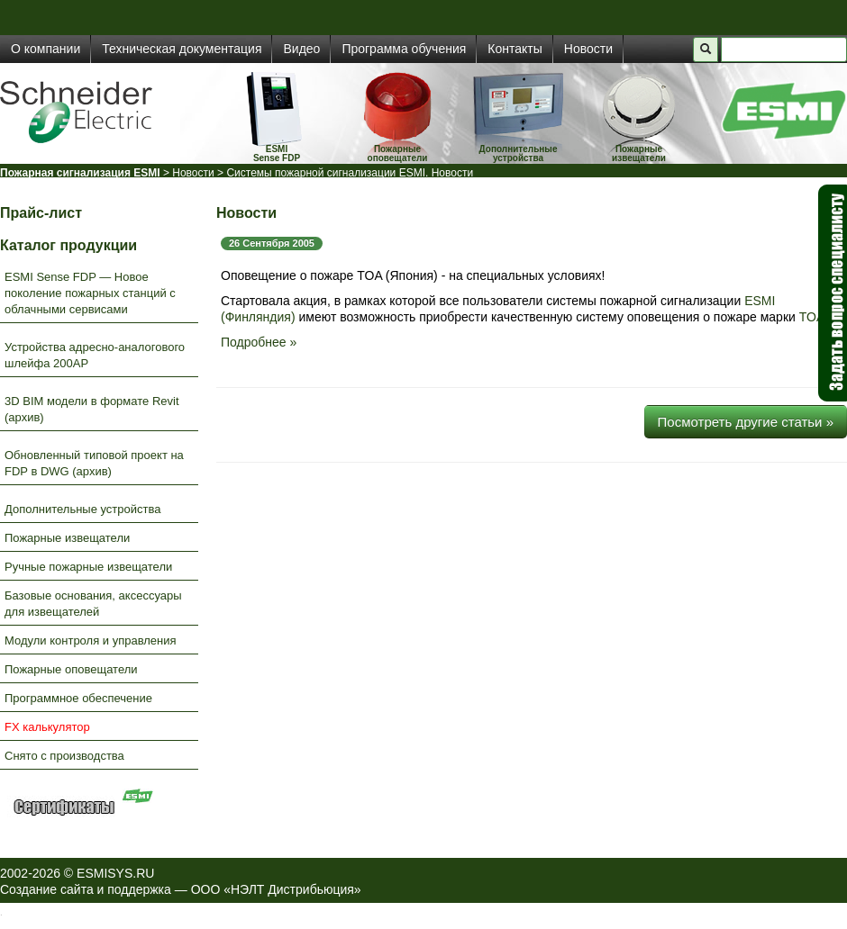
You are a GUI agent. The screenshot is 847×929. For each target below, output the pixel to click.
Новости (588, 48)
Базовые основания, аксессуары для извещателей (93, 603)
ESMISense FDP (276, 153)
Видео (301, 48)
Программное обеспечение (78, 698)
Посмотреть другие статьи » (745, 421)
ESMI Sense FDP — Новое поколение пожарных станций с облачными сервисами (90, 293)
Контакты (514, 48)
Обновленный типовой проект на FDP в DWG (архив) (94, 463)
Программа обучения (404, 48)
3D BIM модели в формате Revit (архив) (92, 409)
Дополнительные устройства (518, 153)
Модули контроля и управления (91, 640)
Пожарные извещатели (639, 153)
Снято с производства (64, 755)
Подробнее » (258, 342)
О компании (45, 48)
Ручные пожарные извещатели (88, 566)
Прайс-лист (41, 213)
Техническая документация (181, 48)
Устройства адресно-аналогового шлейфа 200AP (95, 355)
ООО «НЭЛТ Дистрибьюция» (276, 889)
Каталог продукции (68, 245)
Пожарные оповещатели (398, 153)
